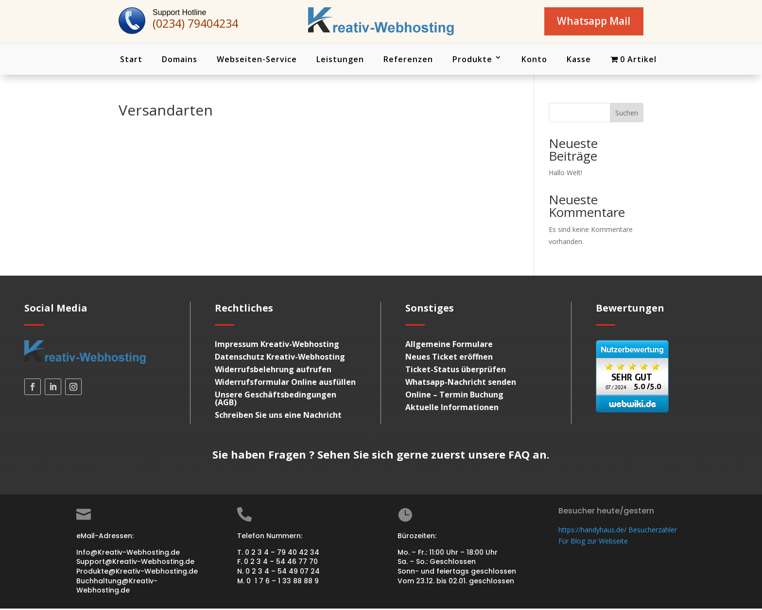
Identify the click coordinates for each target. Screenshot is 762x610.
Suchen (626, 114)
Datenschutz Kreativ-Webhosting (280, 358)
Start (131, 60)
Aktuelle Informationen (452, 409)
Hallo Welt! (565, 174)
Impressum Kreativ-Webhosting (277, 346)
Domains (179, 60)
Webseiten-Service (257, 60)
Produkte (472, 60)
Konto (534, 60)
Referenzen (408, 60)
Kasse (579, 60)
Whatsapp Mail (590, 22)
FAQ (519, 456)
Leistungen (340, 60)
